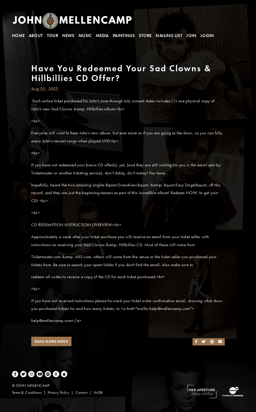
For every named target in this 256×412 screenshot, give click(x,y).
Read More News (51, 341)
